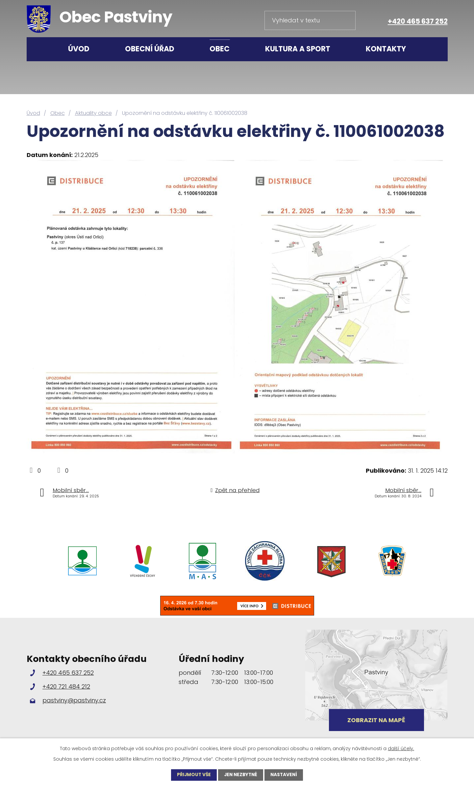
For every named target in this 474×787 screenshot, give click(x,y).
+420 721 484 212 (66, 686)
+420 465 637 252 (418, 21)
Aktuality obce (93, 113)
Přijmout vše (192, 775)
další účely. (401, 748)
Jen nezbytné (240, 775)
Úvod (78, 49)
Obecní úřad (149, 49)
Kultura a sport (297, 49)
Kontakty (386, 49)
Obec (220, 49)
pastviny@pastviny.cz (74, 700)
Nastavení (285, 775)
